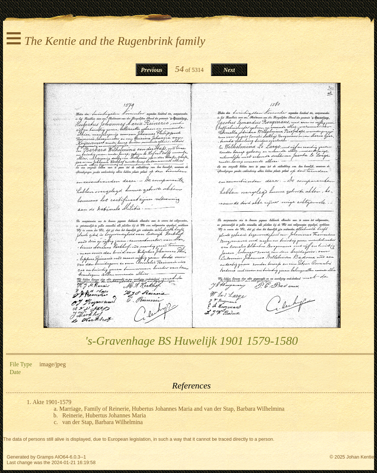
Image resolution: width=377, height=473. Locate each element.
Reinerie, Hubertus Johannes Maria (104, 415)
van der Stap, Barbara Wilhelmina (102, 422)
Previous (151, 70)
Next (229, 70)
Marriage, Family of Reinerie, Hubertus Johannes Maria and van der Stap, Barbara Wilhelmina (171, 409)
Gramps (45, 457)
